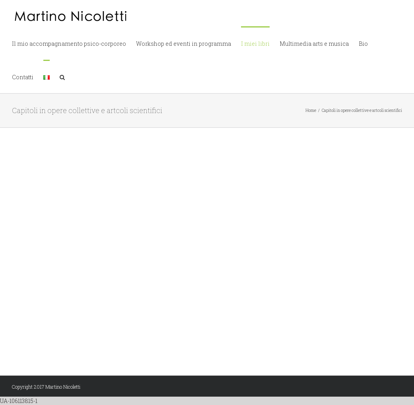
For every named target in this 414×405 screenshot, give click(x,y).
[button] (62, 76)
